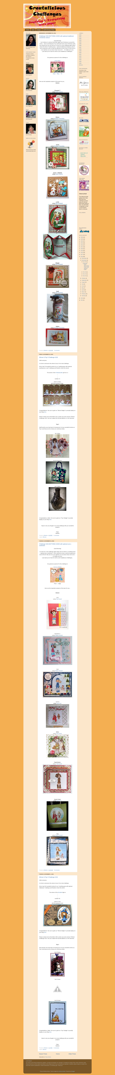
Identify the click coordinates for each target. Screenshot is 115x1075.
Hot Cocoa (59, 599)
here (45, 412)
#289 (80, 50)
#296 (80, 63)
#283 (80, 40)
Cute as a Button (57, 567)
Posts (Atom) (48, 1057)
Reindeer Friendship (59, 118)
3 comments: (57, 350)
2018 (82, 252)
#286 (80, 45)
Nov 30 (84, 261)
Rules (33, 29)
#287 (80, 47)
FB (61, 73)
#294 (80, 59)
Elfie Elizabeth (59, 203)
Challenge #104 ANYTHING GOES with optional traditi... (86, 266)
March (83, 291)
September (84, 280)
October (84, 278)
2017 (82, 254)
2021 (82, 246)
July (83, 284)
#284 (80, 42)
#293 (80, 57)
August (83, 282)
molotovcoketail (62, 1071)
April (83, 289)
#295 (80, 61)
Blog (58, 73)
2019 (82, 250)
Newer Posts (43, 1054)
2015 (82, 298)
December (84, 258)
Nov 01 (84, 275)
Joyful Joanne (59, 92)
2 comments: (57, 535)
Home (27, 29)
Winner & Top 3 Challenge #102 (48, 357)
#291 (80, 54)
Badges (39, 29)
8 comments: (57, 870)
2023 (82, 243)
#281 (80, 36)
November (84, 260)
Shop (54, 73)
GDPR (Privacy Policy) (48, 29)
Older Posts (72, 1054)
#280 (80, 35)
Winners (44, 537)
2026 (82, 237)
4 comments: (57, 1047)
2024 (82, 241)
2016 (82, 256)
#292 (80, 56)
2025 (82, 239)
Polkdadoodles (59, 372)
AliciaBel (60, 892)
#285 (80, 43)
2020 (82, 248)
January (84, 295)
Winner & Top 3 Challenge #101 (48, 877)
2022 (82, 244)
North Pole (59, 703)
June (83, 286)
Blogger (73, 1071)
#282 (80, 38)
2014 (82, 300)
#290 (80, 52)
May (83, 288)
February (84, 293)
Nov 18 (84, 272)
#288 (80, 49)
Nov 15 (84, 273)
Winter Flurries (59, 635)
